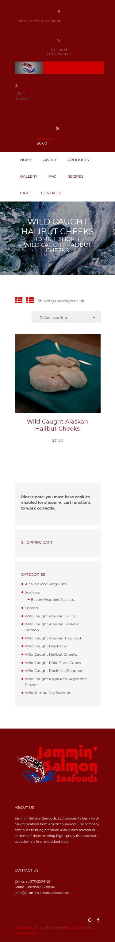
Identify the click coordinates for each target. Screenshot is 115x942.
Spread (31, 607)
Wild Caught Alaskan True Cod (53, 638)
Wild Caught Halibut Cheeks (51, 654)
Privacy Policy (25, 933)
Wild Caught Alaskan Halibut (51, 616)
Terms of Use (76, 927)
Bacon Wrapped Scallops (53, 599)
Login (20, 92)
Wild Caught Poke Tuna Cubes (53, 662)
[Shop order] (66, 317)
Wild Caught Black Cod (46, 646)
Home (42, 239)
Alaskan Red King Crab (46, 584)
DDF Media (24, 927)
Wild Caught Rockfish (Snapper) (54, 670)
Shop (66, 239)
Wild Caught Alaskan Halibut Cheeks (57, 425)
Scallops (32, 592)
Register (22, 98)
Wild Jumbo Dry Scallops (48, 692)
